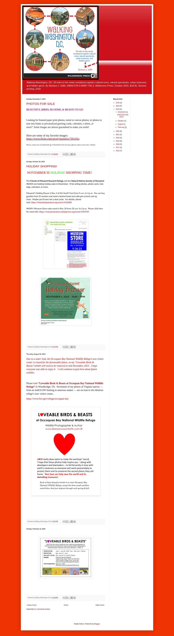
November (122, 112)
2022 (118, 131)
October (121, 121)
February (121, 127)
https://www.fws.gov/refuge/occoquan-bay (47, 398)
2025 (118, 103)
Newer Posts (31, 605)
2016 (118, 151)
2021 (118, 135)
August (120, 124)
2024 (118, 106)
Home (66, 605)
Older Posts (100, 605)
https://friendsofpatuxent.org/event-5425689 (51, 202)
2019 (118, 141)
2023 (118, 109)
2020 (118, 138)
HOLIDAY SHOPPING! (41, 166)
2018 (118, 144)
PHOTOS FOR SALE (40, 103)
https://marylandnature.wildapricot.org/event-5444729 (64, 211)
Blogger (97, 624)
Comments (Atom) (43, 609)
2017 (118, 147)
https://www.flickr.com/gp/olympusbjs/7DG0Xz (52, 138)
